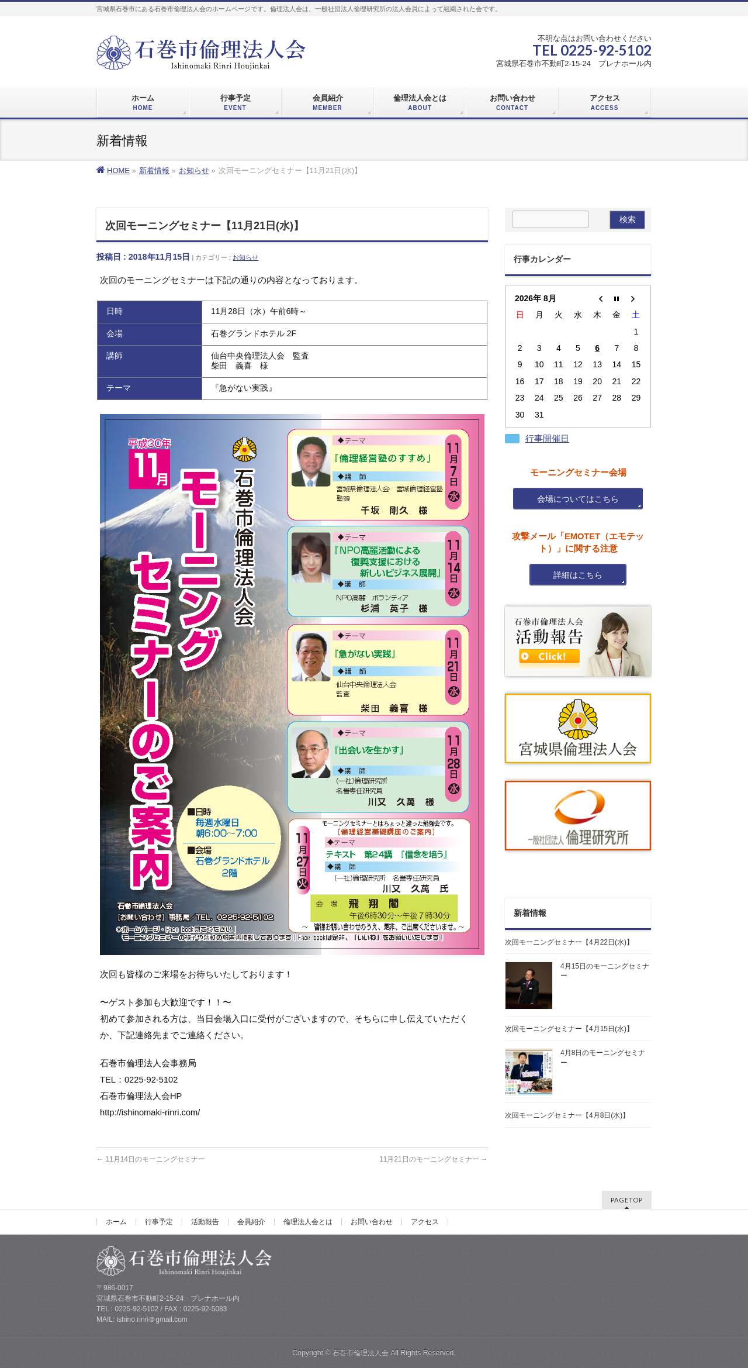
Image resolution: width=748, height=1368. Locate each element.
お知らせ (245, 257)
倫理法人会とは (308, 1221)
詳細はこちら (577, 575)
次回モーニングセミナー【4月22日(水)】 (569, 942)
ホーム (116, 1221)
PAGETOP (627, 1200)
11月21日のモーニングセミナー (433, 1159)
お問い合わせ (372, 1221)
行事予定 (159, 1221)
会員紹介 (251, 1221)
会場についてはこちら (578, 499)
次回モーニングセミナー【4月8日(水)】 (567, 1115)
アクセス (425, 1221)
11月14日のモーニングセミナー (150, 1159)
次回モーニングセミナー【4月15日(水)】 (569, 1029)
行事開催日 (547, 438)
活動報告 (205, 1221)
